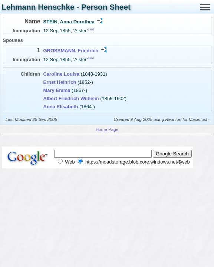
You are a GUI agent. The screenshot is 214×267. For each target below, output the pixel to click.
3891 (91, 29)
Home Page (107, 129)
